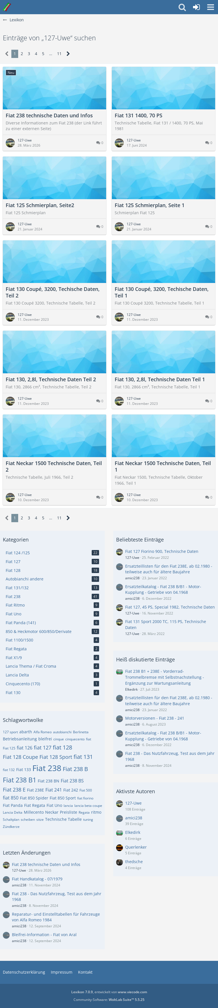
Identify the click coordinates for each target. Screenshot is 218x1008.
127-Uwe (19, 870)
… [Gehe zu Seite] (50, 53)
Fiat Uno (54, 805)
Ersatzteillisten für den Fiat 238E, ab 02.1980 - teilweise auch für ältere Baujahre (168, 569)
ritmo (96, 812)
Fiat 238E (35, 790)
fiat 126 (24, 748)
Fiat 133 (23, 769)
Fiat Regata (34, 805)
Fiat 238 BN (48, 781)
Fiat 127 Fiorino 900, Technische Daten (161, 551)
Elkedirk (131, 689)
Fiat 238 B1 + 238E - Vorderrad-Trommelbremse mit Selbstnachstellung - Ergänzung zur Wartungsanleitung (164, 677)
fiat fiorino (85, 798)
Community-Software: (109, 999)
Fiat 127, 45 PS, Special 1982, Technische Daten (170, 607)
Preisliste (68, 812)
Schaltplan (11, 819)
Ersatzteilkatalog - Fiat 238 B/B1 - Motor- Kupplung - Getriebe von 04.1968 (163, 589)
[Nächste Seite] (68, 54)
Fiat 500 (85, 790)
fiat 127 (42, 747)
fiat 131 (83, 757)
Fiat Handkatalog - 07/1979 (37, 879)
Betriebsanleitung (20, 739)
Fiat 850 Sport (63, 798)
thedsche (134, 861)
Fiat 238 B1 (19, 779)
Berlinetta (81, 732)
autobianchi (62, 732)
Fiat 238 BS (72, 781)
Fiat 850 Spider (34, 798)
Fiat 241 (53, 790)
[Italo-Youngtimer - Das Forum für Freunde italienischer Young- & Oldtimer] (7, 7)
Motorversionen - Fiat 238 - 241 (154, 718)
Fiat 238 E (14, 789)
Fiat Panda (13, 805)
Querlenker (136, 847)
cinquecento (75, 739)
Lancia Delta (12, 812)
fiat (88, 739)
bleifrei (45, 739)
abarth (25, 731)
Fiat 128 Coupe (20, 756)
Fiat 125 (9, 748)
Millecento (34, 812)
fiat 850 (10, 798)
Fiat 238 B (75, 769)
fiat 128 (62, 747)
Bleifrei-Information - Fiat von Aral (44, 934)
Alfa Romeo (42, 732)
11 (59, 53)
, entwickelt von (109, 992)
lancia (68, 805)
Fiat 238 (46, 768)
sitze (40, 819)
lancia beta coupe (88, 805)
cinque (58, 739)
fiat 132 (9, 769)
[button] (210, 7)
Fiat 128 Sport (55, 756)
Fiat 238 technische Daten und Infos (46, 864)
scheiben (28, 819)
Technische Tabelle (63, 819)
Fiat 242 (70, 790)
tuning (88, 819)
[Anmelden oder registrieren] (196, 7)
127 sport (10, 732)
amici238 (19, 885)
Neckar (51, 812)
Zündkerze (11, 826)
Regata (84, 812)
